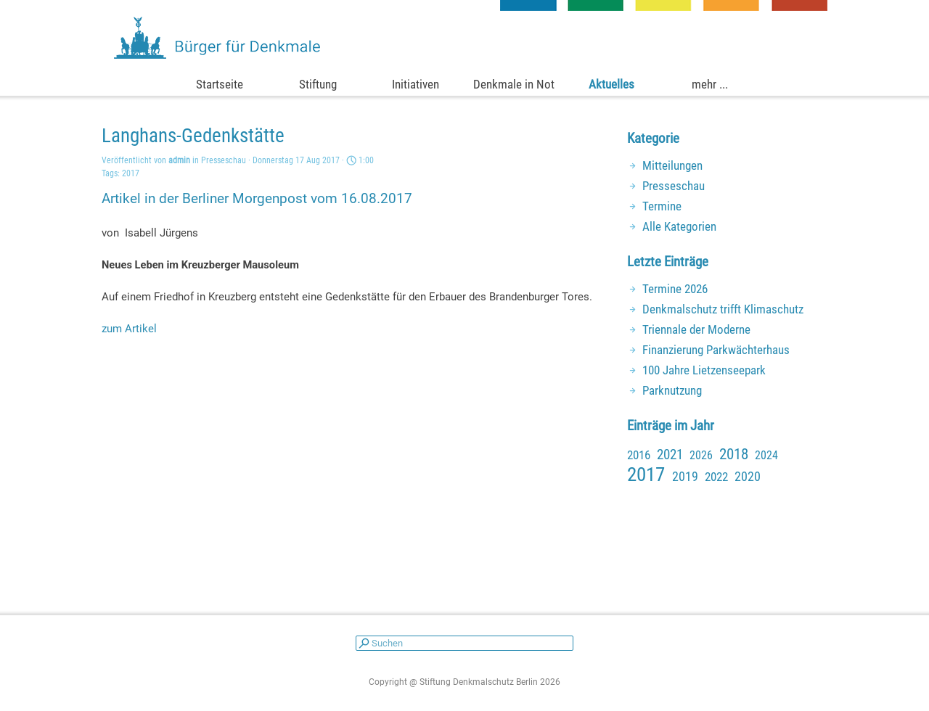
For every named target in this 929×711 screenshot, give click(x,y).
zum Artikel (129, 328)
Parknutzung (672, 390)
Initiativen (415, 84)
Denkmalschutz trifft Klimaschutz (722, 309)
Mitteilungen (672, 165)
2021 (670, 455)
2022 (716, 476)
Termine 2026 (675, 288)
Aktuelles (611, 84)
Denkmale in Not (513, 84)
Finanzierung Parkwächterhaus (716, 349)
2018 (733, 454)
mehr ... (710, 84)
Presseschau (673, 185)
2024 (766, 455)
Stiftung (318, 84)
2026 (701, 455)
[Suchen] (464, 643)
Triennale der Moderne (696, 329)
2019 (685, 476)
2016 (638, 455)
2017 (130, 173)
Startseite (219, 84)
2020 (747, 476)
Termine (662, 206)
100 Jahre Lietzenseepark (704, 370)
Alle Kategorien (679, 226)
